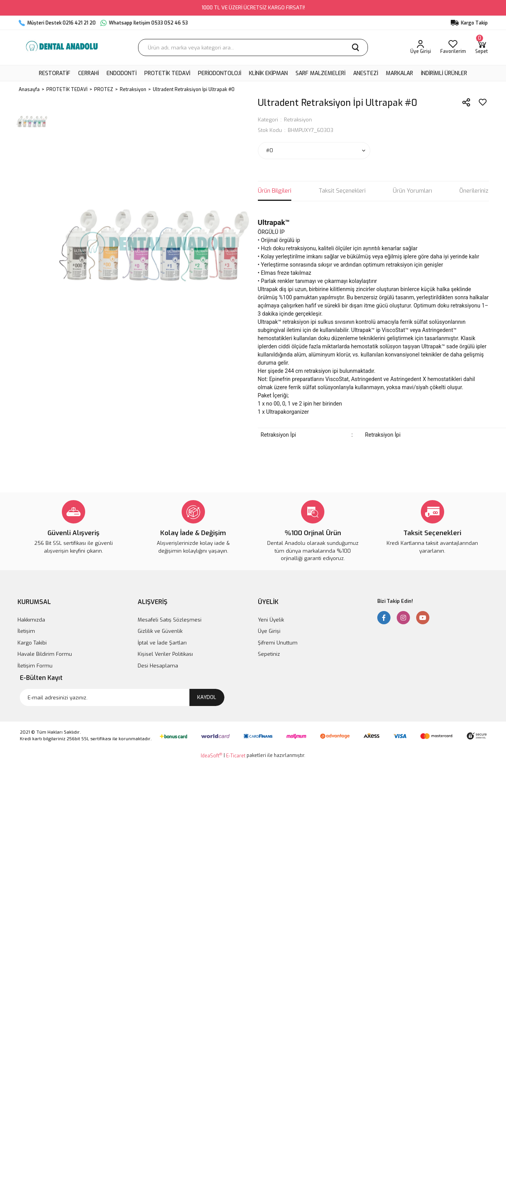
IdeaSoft (211, 755)
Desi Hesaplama (158, 665)
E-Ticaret (235, 756)
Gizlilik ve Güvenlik (160, 631)
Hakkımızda (31, 619)
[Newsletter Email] (122, 697)
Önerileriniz (473, 191)
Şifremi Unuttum (278, 642)
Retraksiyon (298, 119)
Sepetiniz (269, 654)
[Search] (253, 47)
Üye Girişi (269, 631)
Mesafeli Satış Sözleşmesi (169, 619)
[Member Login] (420, 47)
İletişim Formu (35, 665)
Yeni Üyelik (271, 619)
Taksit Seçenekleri (342, 191)
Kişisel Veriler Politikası (165, 654)
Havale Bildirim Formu (45, 654)
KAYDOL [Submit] (206, 697)
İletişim (26, 631)
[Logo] (62, 47)
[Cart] (481, 47)
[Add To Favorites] (482, 102)
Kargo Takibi (32, 642)
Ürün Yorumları (412, 191)
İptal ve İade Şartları (162, 642)
